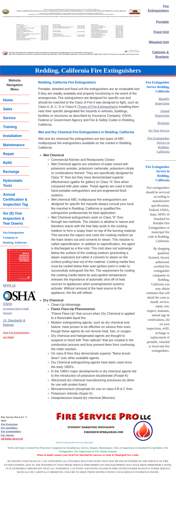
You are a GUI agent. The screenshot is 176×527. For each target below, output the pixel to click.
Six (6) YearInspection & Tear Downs (13, 218)
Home (8, 100)
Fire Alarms (7, 435)
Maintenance (14, 145)
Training (10, 127)
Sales (7, 109)
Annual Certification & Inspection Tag (15, 199)
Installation (12, 136)
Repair (8, 154)
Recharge (11, 172)
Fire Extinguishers (11, 431)
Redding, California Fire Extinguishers (88, 70)
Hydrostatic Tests (13, 183)
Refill (7, 163)
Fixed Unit (161, 32)
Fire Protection (9, 424)
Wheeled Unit (159, 42)
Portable (162, 22)
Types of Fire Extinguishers (97, 106)
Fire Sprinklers (9, 427)
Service (9, 118)
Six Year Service (158, 130)
